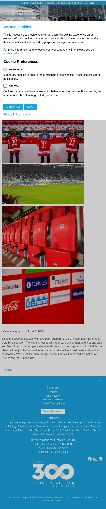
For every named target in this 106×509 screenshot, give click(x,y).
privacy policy (11, 53)
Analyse (13, 86)
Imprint (26, 114)
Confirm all (13, 106)
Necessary (15, 69)
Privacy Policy (11, 114)
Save (30, 106)
